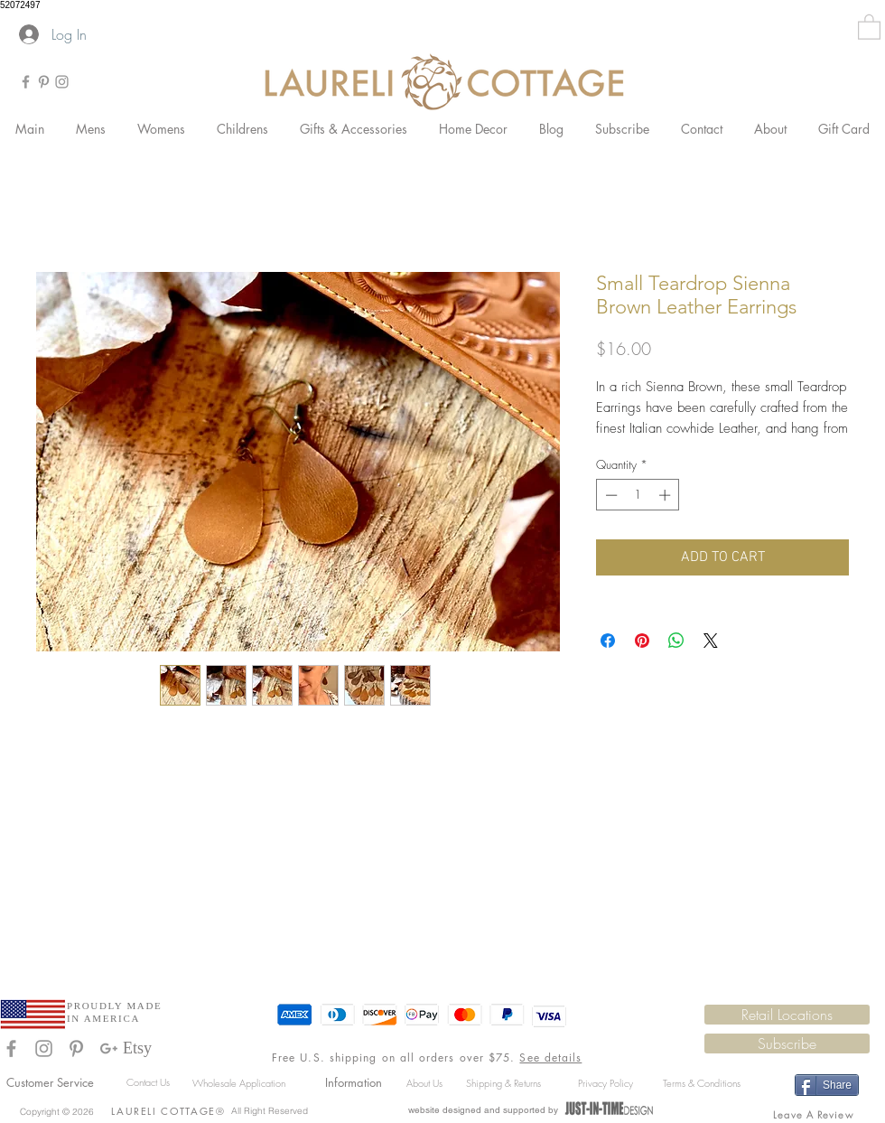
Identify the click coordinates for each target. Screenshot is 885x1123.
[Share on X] (711, 640)
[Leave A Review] (815, 1114)
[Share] (827, 1085)
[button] (869, 26)
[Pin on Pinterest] (642, 640)
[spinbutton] (638, 495)
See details (550, 1057)
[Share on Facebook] (608, 640)
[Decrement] (609, 495)
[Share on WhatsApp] (676, 640)
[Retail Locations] (787, 1015)
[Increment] (666, 495)
